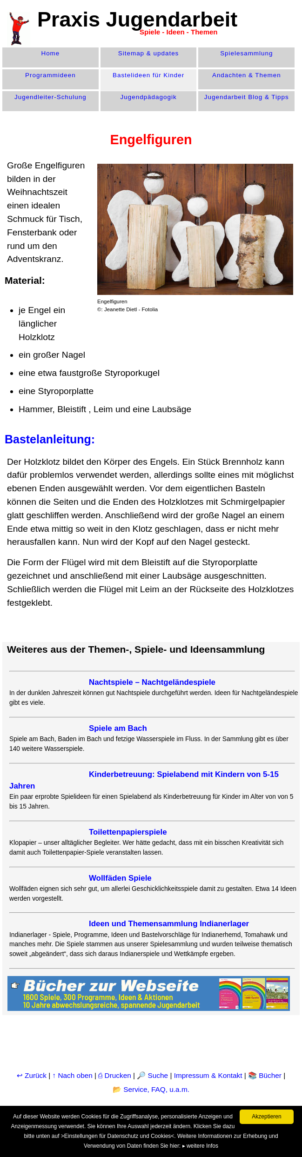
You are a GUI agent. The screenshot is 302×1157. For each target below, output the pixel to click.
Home (50, 53)
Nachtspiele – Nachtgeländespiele (152, 682)
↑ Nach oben (73, 1075)
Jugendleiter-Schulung (50, 97)
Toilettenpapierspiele (128, 832)
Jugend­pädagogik (149, 97)
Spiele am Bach (118, 728)
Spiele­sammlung (246, 53)
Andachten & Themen (246, 75)
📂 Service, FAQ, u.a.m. (151, 1089)
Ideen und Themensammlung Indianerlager (169, 923)
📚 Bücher (265, 1075)
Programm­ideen (50, 75)
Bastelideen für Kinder (148, 75)
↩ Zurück (32, 1075)
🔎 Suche (152, 1075)
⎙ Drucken (115, 1075)
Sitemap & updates (148, 53)
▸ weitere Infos (200, 1146)
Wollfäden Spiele (120, 878)
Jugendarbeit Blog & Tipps (246, 97)
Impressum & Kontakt (208, 1075)
